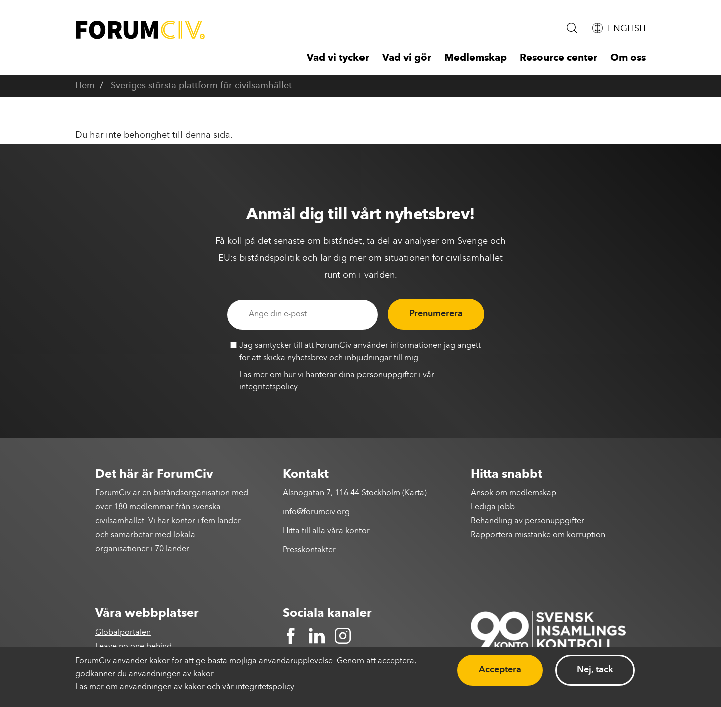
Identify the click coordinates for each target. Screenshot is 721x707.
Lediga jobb (493, 507)
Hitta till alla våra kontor (326, 531)
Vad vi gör (406, 58)
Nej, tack (595, 669)
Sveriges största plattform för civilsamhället (201, 85)
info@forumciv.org (316, 512)
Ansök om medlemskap (513, 493)
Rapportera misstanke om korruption (538, 535)
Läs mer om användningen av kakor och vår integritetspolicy (184, 687)
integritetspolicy (268, 387)
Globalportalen (123, 633)
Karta (414, 493)
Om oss (628, 58)
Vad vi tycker (338, 58)
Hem (85, 85)
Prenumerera (436, 313)
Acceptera (500, 669)
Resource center (558, 58)
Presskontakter (309, 550)
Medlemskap (475, 58)
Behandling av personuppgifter (527, 521)
